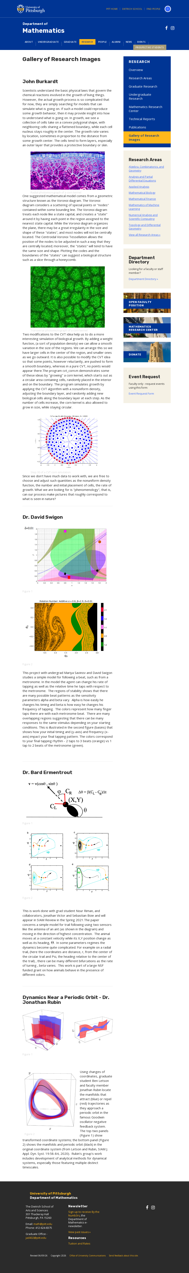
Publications (137, 127)
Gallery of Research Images (144, 137)
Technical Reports (142, 119)
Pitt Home (112, 9)
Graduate (70, 41)
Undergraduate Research (140, 96)
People (102, 41)
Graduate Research (143, 86)
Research (87, 41)
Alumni (116, 41)
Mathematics (43, 28)
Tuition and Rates (79, 1243)
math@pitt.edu (43, 1224)
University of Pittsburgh (48, 8)
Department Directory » (143, 279)
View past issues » (79, 1232)
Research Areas (140, 78)
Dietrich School (132, 9)
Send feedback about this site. (124, 1255)
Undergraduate (48, 41)
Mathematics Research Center (145, 109)
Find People (153, 9)
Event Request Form (141, 393)
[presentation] (52, 943)
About (29, 41)
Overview (136, 70)
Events (141, 41)
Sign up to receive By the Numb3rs (83, 1213)
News (129, 41)
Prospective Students (150, 47)
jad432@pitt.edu (36, 1238)
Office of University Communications (87, 1255)
